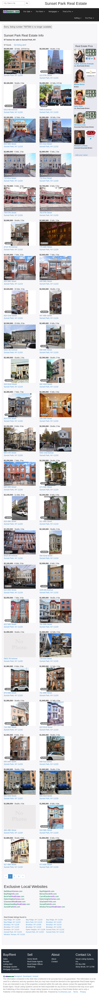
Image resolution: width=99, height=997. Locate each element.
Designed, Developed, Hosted (26, 976)
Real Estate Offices (35, 964)
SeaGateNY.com (48, 902)
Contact (54, 962)
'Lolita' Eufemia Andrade (84, 64)
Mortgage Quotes (10, 967)
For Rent (40, 11)
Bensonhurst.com (48, 894)
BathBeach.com (13, 891)
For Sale (27, 11)
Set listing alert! (20, 45)
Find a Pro (68, 11)
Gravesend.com (14, 902)
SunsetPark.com (48, 904)
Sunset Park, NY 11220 (13, 932)
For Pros (89, 18)
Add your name (81, 155)
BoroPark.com (14, 896)
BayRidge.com (47, 891)
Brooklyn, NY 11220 (53, 922)
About (53, 959)
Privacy (83, 992)
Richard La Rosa (81, 146)
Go (27, 3)
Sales (5, 959)
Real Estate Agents (35, 962)
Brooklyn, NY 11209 (33, 925)
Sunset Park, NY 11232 (35, 932)
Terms (75, 992)
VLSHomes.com (64, 992)
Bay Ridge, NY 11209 (12, 920)
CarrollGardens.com (49, 896)
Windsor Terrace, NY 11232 (14, 934)
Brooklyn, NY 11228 (11, 925)
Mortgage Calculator (11, 969)
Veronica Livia (79, 125)
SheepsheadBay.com (17, 904)
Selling (77, 18)
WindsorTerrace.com (52, 907)
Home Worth (32, 959)
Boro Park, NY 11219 (34, 922)
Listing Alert (7, 964)
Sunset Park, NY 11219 (55, 929)
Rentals (6, 962)
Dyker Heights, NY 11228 (35, 929)
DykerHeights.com (14, 899)
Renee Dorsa (79, 84)
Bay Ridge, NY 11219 (34, 920)
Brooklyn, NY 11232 (53, 927)
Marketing (31, 967)
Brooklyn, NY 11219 (53, 925)
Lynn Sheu (78, 106)
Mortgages (54, 11)
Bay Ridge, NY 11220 (54, 920)
